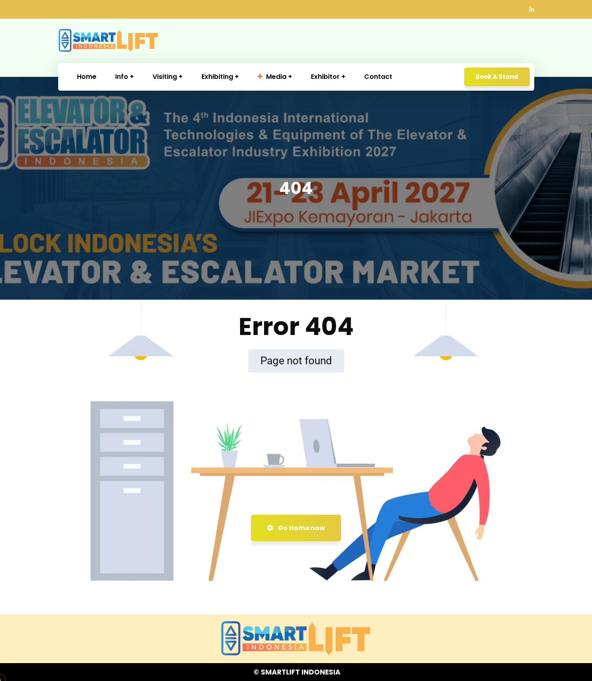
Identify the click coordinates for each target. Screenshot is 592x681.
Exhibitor (325, 76)
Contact (378, 76)
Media (272, 76)
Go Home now (296, 528)
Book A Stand (497, 76)
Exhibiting (217, 76)
